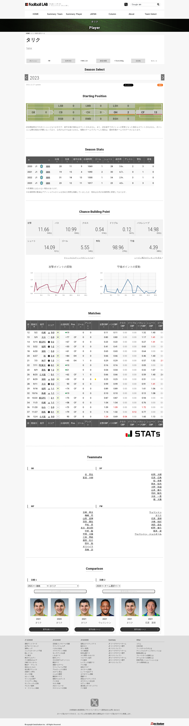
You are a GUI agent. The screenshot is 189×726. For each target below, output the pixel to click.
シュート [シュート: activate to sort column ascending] (112, 160)
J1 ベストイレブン (115, 648)
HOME (36, 14)
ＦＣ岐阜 (84, 660)
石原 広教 (156, 477)
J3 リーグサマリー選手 (117, 660)
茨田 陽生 (88, 521)
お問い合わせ (114, 710)
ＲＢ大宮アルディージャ (61, 660)
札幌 (44, 332)
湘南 (48, 166)
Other (138, 640)
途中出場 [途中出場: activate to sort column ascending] (79, 160)
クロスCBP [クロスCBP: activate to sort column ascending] (123, 325)
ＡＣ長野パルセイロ (88, 655)
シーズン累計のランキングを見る (147, 258)
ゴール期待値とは (142, 662)
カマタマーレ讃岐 (87, 674)
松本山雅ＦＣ (85, 653)
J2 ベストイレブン (115, 655)
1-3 (52, 360)
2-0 (52, 337)
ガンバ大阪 (28, 674)
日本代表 (139, 646)
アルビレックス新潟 (60, 669)
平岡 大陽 (88, 534)
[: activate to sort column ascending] (34, 160)
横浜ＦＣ (56, 662)
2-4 (52, 356)
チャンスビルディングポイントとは (78, 258)
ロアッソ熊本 (85, 683)
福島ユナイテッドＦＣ (88, 644)
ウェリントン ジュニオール (148, 534)
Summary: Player (74, 14)
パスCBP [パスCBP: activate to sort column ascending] (113, 325)
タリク (158, 515)
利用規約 (74, 710)
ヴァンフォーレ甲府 (60, 667)
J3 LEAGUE (85, 640)
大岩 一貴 (156, 496)
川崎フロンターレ (31, 662)
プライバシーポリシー (93, 710)
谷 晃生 (89, 474)
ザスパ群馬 (84, 648)
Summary (112, 640)
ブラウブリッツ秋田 (60, 651)
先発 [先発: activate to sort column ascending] (69, 160)
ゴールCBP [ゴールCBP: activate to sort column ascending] (160, 325)
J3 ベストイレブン (115, 662)
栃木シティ (56, 658)
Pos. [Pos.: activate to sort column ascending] (73, 325)
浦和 (44, 351)
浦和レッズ (28, 648)
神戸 (44, 360)
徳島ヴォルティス (59, 679)
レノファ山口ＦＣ (87, 672)
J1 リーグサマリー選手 (117, 646)
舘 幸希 (157, 481)
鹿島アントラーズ (31, 644)
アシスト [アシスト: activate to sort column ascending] (133, 160)
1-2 (52, 346)
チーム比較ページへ (60, 591)
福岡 (44, 346)
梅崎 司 (89, 515)
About (131, 14)
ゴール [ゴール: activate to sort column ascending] (101, 160)
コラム (138, 644)
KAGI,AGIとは (141, 653)
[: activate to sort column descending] (29, 160)
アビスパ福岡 (29, 686)
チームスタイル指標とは (145, 658)
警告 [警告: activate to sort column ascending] (144, 160)
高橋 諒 (89, 549)
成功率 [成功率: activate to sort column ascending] (122, 160)
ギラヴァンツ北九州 (88, 681)
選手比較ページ (49, 629)
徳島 (44, 412)
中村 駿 (89, 531)
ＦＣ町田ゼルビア (31, 660)
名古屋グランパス (31, 669)
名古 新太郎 (87, 528)
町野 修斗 (156, 528)
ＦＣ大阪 (84, 665)
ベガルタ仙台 (57, 648)
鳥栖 (44, 393)
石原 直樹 (156, 518)
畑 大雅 (157, 499)
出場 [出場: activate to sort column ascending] (58, 160)
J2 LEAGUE (57, 640)
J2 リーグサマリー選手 (117, 653)
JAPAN (93, 14)
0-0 (52, 332)
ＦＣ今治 (56, 681)
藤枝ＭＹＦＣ (57, 676)
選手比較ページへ (128, 591)
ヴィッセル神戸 (30, 679)
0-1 (52, 365)
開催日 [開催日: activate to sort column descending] (34, 325)
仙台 (44, 407)
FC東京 (42, 365)
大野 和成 (156, 487)
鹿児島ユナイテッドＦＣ (89, 686)
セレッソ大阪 (29, 676)
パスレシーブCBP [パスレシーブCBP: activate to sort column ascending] (141, 325)
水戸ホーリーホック (32, 646)
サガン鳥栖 (56, 683)
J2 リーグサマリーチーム (117, 651)
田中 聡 (89, 543)
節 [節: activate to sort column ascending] (28, 325)
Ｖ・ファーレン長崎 (32, 688)
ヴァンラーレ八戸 (59, 646)
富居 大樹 (88, 477)
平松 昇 (89, 524)
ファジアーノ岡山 (31, 681)
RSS (160, 85)
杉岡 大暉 (156, 474)
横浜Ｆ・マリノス (31, 665)
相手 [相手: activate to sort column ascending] (42, 325)
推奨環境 (81, 710)
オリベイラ (88, 546)
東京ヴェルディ (30, 658)
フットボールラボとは (144, 648)
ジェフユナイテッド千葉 (33, 651)
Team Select (151, 14)
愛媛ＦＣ (84, 676)
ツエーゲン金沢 (86, 658)
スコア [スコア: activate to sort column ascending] (51, 325)
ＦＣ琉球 (84, 688)
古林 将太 (88, 512)
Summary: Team (54, 14)
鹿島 (44, 370)
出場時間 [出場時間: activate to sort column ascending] (90, 160)
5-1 (52, 374)
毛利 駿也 (156, 493)
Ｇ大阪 (42, 416)
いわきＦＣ (56, 655)
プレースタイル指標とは (145, 655)
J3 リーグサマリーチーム (117, 658)
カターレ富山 (57, 672)
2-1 (52, 398)
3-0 (52, 351)
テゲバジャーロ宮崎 (60, 688)
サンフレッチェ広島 (32, 683)
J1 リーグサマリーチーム (117, 644)
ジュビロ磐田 (57, 674)
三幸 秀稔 (88, 537)
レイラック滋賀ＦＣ (88, 662)
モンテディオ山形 (59, 653)
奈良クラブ (84, 667)
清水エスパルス (30, 667)
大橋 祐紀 (156, 521)
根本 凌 (157, 531)
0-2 (52, 342)
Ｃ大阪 (42, 374)
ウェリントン (155, 512)
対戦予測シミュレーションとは (147, 660)
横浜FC (42, 342)
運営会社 (105, 710)
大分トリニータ (58, 686)
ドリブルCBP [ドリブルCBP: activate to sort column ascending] (132, 325)
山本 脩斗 (156, 490)
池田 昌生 (156, 524)
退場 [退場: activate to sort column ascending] (154, 160)
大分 (44, 337)
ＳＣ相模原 (84, 651)
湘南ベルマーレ (58, 665)
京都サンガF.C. (30, 672)
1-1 (52, 388)
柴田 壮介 (88, 540)
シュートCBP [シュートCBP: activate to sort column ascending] (151, 325)
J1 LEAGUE (29, 640)
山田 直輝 (88, 518)
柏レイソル (28, 653)
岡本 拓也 (156, 484)
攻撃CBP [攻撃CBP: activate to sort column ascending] (104, 325)
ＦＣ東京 (28, 655)
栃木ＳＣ (84, 646)
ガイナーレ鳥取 (86, 669)
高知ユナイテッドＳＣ (88, 679)
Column (112, 14)
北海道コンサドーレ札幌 (61, 644)
